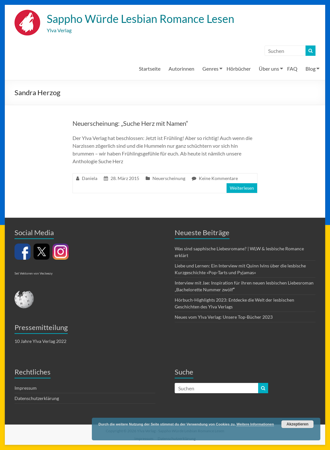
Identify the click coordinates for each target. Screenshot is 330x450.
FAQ (292, 69)
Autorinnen (181, 69)
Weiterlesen (242, 188)
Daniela (89, 178)
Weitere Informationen (255, 424)
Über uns (269, 69)
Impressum (26, 388)
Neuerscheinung (168, 178)
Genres (210, 69)
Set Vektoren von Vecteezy (34, 273)
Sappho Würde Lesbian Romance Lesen (146, 19)
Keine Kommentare (218, 178)
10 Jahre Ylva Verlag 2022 (40, 341)
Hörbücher (239, 69)
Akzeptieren (297, 424)
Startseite (149, 69)
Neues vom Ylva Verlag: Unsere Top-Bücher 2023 (224, 317)
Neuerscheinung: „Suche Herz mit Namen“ (130, 123)
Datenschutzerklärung (37, 398)
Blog (310, 69)
